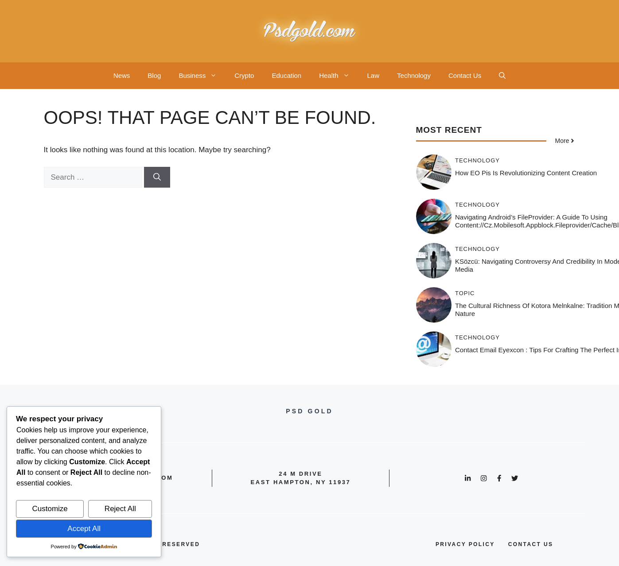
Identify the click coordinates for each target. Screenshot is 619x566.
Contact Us (464, 75)
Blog (154, 75)
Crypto (244, 75)
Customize (50, 508)
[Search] (157, 177)
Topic (465, 293)
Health (338, 75)
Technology (414, 75)
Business (202, 75)
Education (286, 75)
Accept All (84, 528)
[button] (502, 75)
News (121, 75)
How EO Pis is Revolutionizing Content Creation (526, 173)
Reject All (120, 508)
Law (373, 75)
